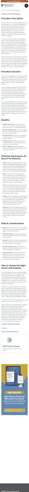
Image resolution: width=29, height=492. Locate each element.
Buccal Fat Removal (15, 10)
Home (2, 10)
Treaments (7, 10)
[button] (26, 6)
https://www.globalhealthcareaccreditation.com (11, 321)
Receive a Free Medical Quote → (14, 1)
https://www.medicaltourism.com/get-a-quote (13, 301)
